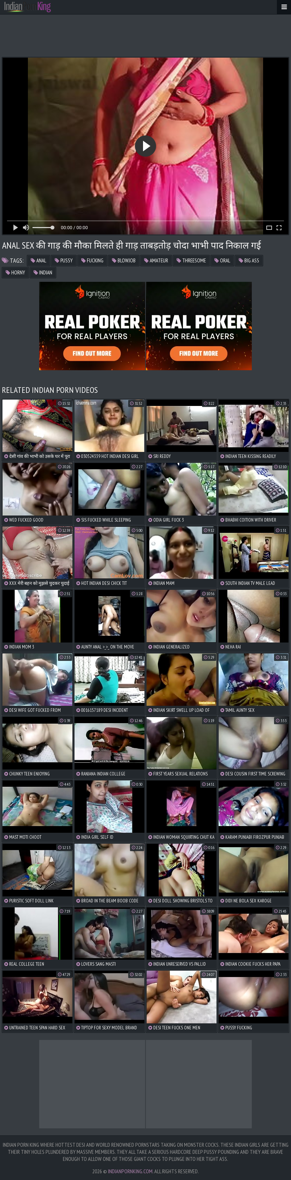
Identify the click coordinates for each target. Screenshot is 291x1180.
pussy (64, 260)
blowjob (124, 260)
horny (15, 272)
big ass (249, 260)
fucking (92, 260)
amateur (156, 260)
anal (38, 260)
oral (222, 260)
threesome (191, 260)
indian (43, 272)
